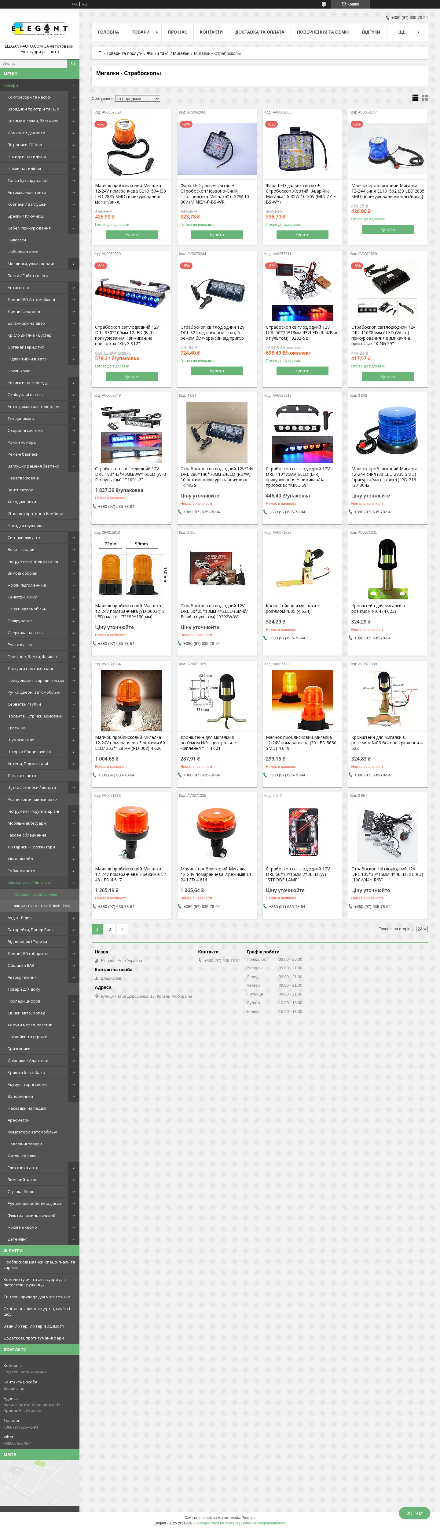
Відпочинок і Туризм (27, 941)
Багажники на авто (26, 323)
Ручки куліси (20, 644)
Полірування (20, 621)
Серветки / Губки (24, 704)
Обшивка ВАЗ (21, 965)
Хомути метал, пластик (30, 1025)
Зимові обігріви (23, 573)
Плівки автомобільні (27, 609)
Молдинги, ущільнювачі (31, 263)
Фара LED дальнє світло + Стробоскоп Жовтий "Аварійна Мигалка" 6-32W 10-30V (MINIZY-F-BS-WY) (301, 194)
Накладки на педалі (27, 1108)
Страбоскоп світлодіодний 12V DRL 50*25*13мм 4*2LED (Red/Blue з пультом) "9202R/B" (302, 332)
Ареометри (19, 1120)
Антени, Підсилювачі (28, 763)
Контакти (211, 32)
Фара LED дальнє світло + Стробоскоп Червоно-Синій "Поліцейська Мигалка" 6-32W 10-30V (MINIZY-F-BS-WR (216, 194)
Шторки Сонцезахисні (29, 751)
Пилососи (17, 240)
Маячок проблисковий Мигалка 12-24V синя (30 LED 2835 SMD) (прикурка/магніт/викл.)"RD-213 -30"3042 (384, 477)
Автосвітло (18, 287)
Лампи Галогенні (24, 311)
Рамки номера (22, 442)
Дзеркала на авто (25, 632)
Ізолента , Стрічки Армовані (35, 716)
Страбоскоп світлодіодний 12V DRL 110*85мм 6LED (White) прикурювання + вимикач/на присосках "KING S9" (383, 335)
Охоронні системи (25, 430)
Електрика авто (23, 1167)
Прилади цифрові (25, 1001)
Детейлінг (17, 1239)
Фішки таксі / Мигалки (29, 882)
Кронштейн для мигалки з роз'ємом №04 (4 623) (378, 608)
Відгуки (371, 32)
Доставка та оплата (259, 32)
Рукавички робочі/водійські (35, 1203)
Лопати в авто (22, 775)
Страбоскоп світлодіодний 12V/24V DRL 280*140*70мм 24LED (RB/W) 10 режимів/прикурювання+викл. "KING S (217, 477)
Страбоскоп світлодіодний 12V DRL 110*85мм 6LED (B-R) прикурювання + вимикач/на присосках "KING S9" (298, 477)
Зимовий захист (23, 1179)
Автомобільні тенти (27, 192)
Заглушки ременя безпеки (33, 466)
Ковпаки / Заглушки (27, 204)
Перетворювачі (23, 478)
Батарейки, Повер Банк (31, 929)
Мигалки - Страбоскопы (35, 894)
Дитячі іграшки (22, 1155)
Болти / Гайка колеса (28, 275)
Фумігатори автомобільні (32, 1132)
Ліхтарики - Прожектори (31, 847)
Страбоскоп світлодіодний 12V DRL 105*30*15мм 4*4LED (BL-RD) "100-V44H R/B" (387, 874)
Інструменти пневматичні (33, 561)
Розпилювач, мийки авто (32, 799)
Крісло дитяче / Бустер (30, 335)
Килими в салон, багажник (33, 121)
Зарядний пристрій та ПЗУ (33, 109)
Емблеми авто (21, 870)
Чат (414, 1513)
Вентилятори (20, 490)
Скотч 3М (17, 728)
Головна (108, 32)
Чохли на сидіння (24, 168)
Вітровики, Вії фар (25, 144)
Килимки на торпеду (28, 382)
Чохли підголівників (27, 585)
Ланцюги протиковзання (32, 668)
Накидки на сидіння (27, 156)
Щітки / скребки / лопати (32, 787)
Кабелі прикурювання (29, 228)
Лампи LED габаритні (28, 953)
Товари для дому (24, 989)
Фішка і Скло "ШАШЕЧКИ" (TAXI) (42, 906)
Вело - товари (21, 549)
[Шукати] (73, 63)
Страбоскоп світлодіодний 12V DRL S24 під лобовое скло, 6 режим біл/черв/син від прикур (212, 332)
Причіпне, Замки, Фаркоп (32, 656)
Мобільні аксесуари (27, 823)
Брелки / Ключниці (26, 216)
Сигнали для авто (25, 537)
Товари (11, 85)
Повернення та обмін (323, 32)
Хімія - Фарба (20, 859)
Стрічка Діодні (21, 1191)
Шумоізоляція (21, 740)
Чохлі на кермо (22, 1227)
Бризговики (19, 1048)
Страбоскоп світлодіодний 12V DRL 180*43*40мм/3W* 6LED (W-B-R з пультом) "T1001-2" (131, 474)
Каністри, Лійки (22, 597)
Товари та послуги (124, 53)
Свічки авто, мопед (26, 1013)
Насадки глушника (26, 525)
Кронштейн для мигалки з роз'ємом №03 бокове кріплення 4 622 (387, 743)
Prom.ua (248, 1518)
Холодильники (22, 501)
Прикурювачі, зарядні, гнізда (36, 680)
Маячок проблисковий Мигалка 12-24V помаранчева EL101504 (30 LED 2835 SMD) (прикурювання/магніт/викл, (130, 194)
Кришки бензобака (26, 1072)
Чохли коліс (19, 371)
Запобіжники (20, 1096)
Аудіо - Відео (20, 917)
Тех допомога (21, 418)
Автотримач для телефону (33, 406)
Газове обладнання (27, 835)
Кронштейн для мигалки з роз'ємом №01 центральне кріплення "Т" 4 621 (208, 743)
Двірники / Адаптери (28, 1060)
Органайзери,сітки (26, 347)
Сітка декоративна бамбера (35, 513)
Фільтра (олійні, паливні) (31, 1215)
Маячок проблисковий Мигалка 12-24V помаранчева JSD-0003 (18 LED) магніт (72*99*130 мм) (130, 611)
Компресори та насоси (30, 97)
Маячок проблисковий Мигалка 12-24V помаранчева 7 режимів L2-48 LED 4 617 (131, 874)
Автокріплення (22, 977)
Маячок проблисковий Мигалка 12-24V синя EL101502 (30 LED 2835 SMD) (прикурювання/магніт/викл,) (387, 191)
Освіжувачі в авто (25, 394)
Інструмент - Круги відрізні (33, 811)
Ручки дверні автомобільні (34, 692)
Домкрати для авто (26, 133)
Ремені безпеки (23, 454)
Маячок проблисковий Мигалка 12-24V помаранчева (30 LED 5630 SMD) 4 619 (301, 743)
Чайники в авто (23, 252)
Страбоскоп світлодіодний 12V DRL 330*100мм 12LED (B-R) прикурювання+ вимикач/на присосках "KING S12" (127, 335)
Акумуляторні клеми (27, 1084)
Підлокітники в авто (27, 359)
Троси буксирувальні (28, 180)
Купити (132, 234)
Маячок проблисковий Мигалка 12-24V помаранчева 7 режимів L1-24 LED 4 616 (217, 874)
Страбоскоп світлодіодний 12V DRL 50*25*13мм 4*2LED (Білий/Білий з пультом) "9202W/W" (214, 611)
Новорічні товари (25, 1144)
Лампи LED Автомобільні (31, 299)
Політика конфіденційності (263, 1523)
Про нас (177, 32)
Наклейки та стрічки (27, 1036)
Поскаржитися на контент (216, 1523)
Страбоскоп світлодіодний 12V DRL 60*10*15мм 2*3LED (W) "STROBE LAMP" (298, 874)
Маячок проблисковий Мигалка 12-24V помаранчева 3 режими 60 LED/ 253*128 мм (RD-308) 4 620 (130, 743)
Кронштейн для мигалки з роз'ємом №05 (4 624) (292, 608)
